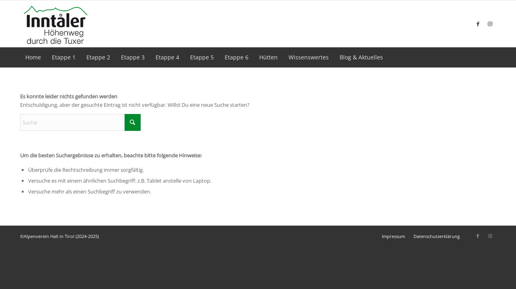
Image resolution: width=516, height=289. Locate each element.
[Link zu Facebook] (478, 24)
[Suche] (80, 122)
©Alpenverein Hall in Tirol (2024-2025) (59, 236)
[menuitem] (33, 57)
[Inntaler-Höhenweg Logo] (56, 23)
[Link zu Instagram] (490, 24)
